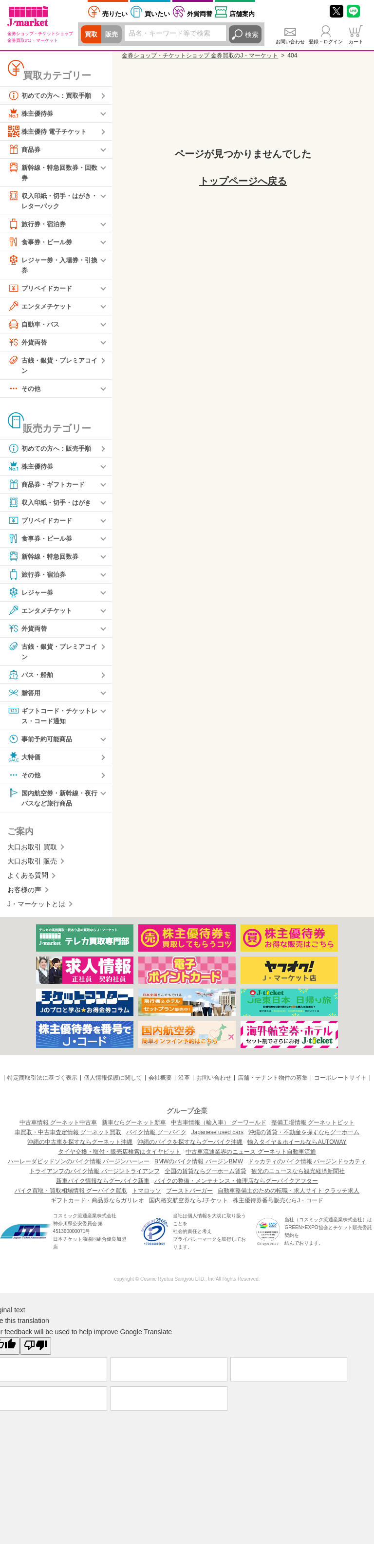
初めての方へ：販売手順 (52, 451)
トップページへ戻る (243, 181)
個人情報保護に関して (113, 1082)
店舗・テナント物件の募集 (273, 1082)
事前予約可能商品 (42, 743)
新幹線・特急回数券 (45, 559)
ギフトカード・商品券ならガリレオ (97, 1205)
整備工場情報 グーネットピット (313, 1127)
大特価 (25, 761)
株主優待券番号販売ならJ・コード (278, 1205)
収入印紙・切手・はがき (52, 505)
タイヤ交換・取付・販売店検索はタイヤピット (119, 1156)
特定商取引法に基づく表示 (42, 1082)
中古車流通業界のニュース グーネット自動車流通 (251, 1156)
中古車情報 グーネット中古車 (58, 1127)
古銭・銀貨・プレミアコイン (52, 366)
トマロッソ (146, 1195)
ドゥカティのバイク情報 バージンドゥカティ (307, 1166)
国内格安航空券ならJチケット (188, 1205)
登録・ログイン (326, 41)
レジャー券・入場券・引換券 (52, 266)
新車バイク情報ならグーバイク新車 (103, 1185)
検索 (252, 34)
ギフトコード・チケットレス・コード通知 (52, 718)
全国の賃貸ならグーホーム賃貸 (205, 1176)
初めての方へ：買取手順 (52, 95)
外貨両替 (199, 14)
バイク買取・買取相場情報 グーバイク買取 (71, 1195)
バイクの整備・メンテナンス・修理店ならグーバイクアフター (236, 1185)
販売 (113, 34)
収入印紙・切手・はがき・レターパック (49, 200)
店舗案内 (242, 14)
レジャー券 (32, 595)
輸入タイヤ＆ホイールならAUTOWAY (296, 1146)
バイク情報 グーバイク (156, 1137)
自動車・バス (35, 326)
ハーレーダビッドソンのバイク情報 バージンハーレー (79, 1166)
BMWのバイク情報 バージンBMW (198, 1166)
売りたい (115, 14)
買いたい (157, 14)
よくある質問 (27, 880)
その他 (25, 391)
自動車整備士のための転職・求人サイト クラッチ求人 (288, 1195)
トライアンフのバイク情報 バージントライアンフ (94, 1176)
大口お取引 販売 (32, 866)
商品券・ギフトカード (49, 487)
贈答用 (25, 696)
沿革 (184, 1082)
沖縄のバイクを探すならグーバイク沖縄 (190, 1146)
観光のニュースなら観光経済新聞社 (298, 1176)
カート (356, 41)
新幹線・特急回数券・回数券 (52, 172)
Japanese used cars (217, 1137)
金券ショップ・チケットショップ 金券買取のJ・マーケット (200, 55)
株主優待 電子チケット (50, 131)
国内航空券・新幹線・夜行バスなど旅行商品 (52, 801)
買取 (91, 34)
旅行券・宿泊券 (38, 225)
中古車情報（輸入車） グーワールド (218, 1127)
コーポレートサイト (340, 1082)
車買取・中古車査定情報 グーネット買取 (68, 1137)
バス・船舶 (32, 678)
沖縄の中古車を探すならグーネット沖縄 (79, 1146)
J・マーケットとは (36, 909)
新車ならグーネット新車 (134, 1127)
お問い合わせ (290, 41)
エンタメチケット (42, 308)
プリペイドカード (42, 290)
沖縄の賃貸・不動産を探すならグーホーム (303, 1137)
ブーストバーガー (189, 1195)
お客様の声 (24, 895)
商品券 (25, 149)
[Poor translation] (35, 1351)
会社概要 (160, 1082)
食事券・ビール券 (42, 243)
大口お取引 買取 (32, 852)
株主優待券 (32, 113)
